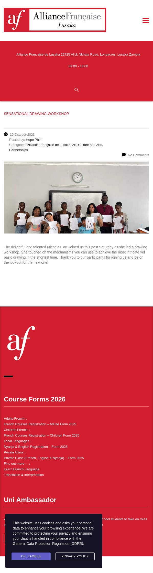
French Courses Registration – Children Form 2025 (41, 435)
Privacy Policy (75, 556)
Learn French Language (21, 469)
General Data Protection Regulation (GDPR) (48, 544)
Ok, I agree (31, 556)
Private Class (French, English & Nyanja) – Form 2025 (44, 458)
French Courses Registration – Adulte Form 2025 (40, 424)
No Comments (135, 155)
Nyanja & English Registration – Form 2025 (36, 447)
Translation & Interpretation (24, 475)
